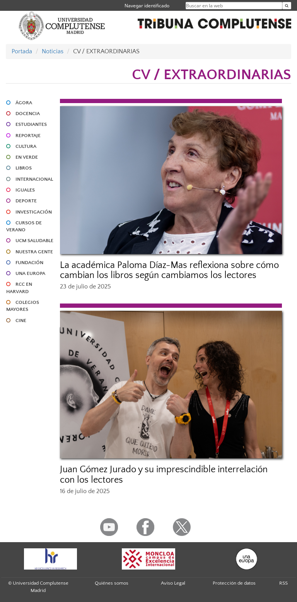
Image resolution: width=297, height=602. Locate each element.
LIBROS (23, 168)
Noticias (52, 51)
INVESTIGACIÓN (33, 212)
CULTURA (25, 146)
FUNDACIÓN (29, 262)
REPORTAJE (28, 135)
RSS (283, 583)
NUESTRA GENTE (34, 251)
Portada (22, 51)
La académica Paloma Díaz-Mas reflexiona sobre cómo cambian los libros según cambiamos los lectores (169, 270)
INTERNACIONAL (34, 179)
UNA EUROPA (30, 273)
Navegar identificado (147, 5)
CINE (20, 320)
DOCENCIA (27, 113)
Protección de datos (234, 583)
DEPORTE (26, 200)
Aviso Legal (173, 583)
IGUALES (25, 190)
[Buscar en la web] (286, 5)
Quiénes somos (111, 583)
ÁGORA (23, 102)
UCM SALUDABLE (34, 240)
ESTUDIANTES (31, 124)
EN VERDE (26, 157)
